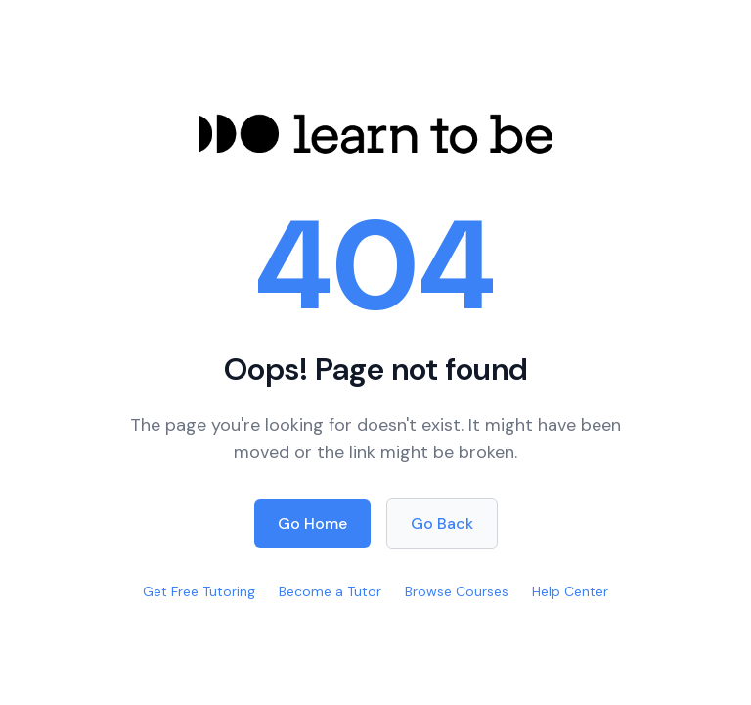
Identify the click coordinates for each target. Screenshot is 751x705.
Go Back (442, 523)
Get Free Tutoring (199, 591)
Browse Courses (456, 591)
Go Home (312, 523)
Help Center (570, 591)
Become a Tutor (330, 591)
